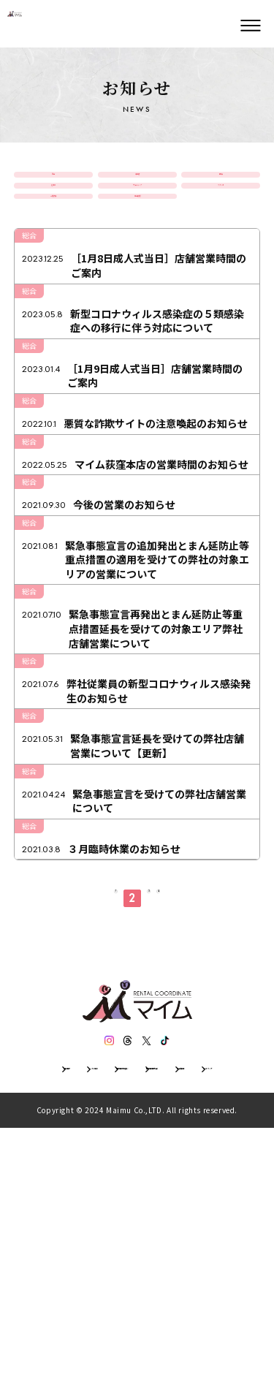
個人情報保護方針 (68, 1314)
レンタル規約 (123, 1295)
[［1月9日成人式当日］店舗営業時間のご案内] (137, 465)
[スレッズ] (123, 1255)
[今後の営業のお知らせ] (137, 629)
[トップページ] (43, 25)
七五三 (53, 219)
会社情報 (54, 1295)
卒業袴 (137, 186)
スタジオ (220, 219)
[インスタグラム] (95, 1255)
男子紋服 (137, 254)
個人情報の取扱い (210, 1295)
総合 (53, 186)
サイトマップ (223, 1314)
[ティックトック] (179, 1255)
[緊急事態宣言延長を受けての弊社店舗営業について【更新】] (137, 917)
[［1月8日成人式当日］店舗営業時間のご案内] (137, 332)
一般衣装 (53, 254)
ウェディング (137, 219)
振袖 (220, 186)
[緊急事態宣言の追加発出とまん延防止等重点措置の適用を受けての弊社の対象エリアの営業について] (137, 696)
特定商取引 (150, 1314)
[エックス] (151, 1256)
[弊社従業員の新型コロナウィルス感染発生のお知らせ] (137, 850)
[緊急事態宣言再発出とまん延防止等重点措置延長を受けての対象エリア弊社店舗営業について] (137, 777)
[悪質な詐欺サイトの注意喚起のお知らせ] (137, 524)
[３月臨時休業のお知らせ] (137, 1043)
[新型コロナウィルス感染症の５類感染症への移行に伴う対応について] (137, 398)
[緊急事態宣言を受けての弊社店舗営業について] (137, 984)
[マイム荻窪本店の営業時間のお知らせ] (137, 577)
